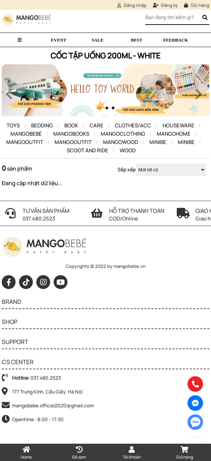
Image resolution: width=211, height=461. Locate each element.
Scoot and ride (87, 150)
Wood (128, 150)
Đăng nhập (132, 5)
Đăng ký (165, 5)
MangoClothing (123, 133)
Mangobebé (26, 133)
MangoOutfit (24, 142)
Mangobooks (71, 133)
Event (58, 40)
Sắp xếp (127, 169)
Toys (13, 125)
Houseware (178, 125)
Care (96, 125)
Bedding (42, 125)
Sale (97, 40)
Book (71, 125)
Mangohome (174, 133)
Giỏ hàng (196, 5)
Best (136, 40)
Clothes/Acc (133, 125)
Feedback (175, 40)
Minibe (157, 142)
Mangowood (120, 142)
